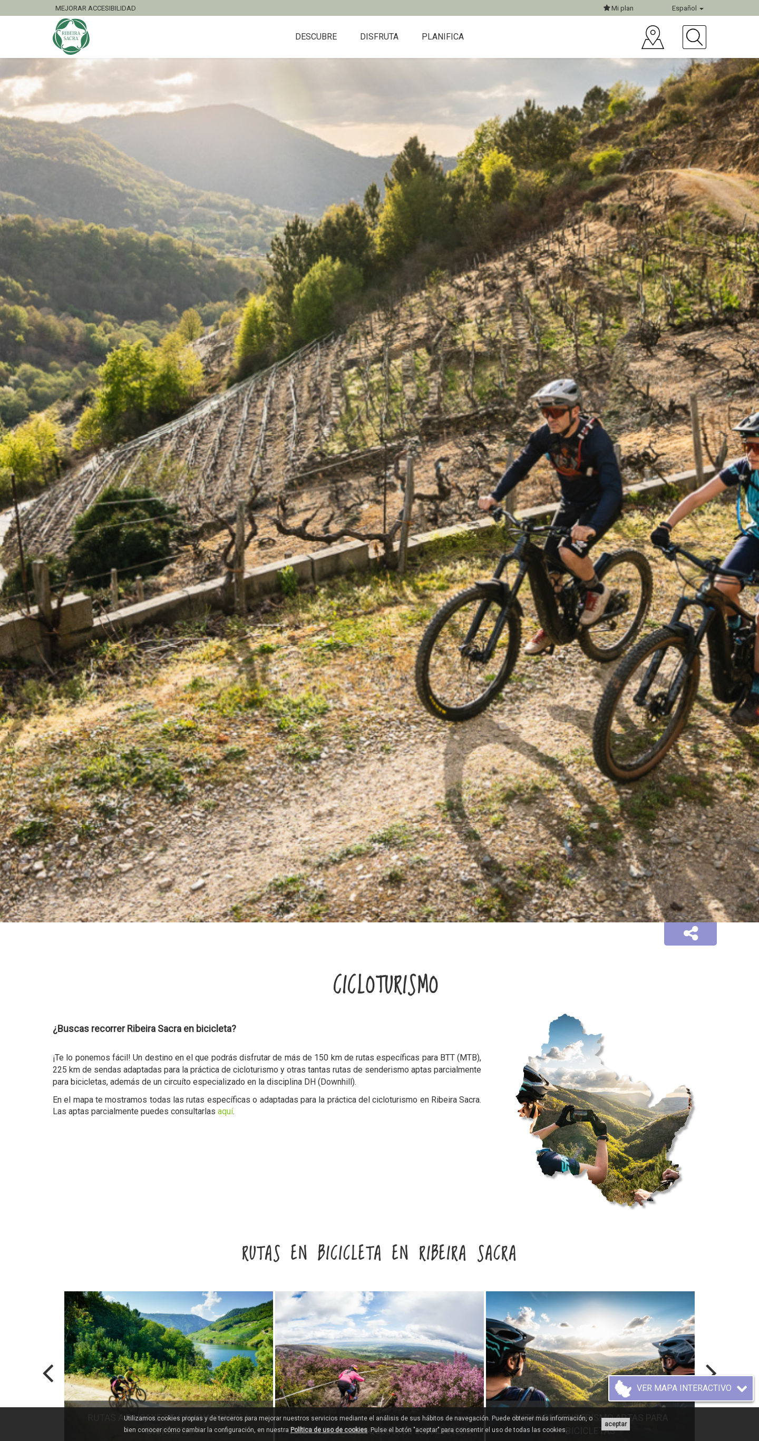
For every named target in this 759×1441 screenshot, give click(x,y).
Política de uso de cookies (328, 1430)
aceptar (616, 1424)
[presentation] (47, 1373)
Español (688, 8)
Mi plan (619, 8)
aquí (225, 1111)
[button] (690, 934)
